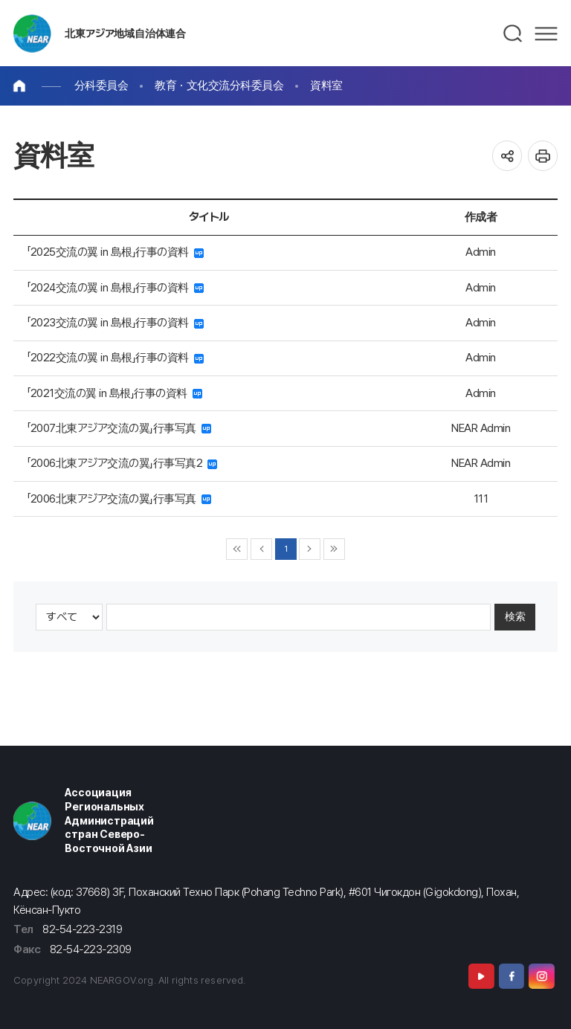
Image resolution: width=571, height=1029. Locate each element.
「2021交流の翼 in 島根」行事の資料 (114, 393)
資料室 (326, 85)
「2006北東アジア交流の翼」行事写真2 (122, 463)
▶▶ (334, 549)
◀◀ (237, 549)
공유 (507, 156)
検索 (515, 616)
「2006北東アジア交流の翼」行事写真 (119, 498)
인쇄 (543, 156)
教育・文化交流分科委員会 (219, 85)
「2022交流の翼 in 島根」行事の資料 (115, 357)
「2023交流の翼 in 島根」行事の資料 (115, 322)
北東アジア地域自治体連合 (125, 33)
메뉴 (546, 33)
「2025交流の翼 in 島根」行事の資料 (115, 252)
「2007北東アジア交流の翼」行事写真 (119, 428)
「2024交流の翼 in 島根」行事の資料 (115, 287)
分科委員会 (101, 85)
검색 (513, 33)
